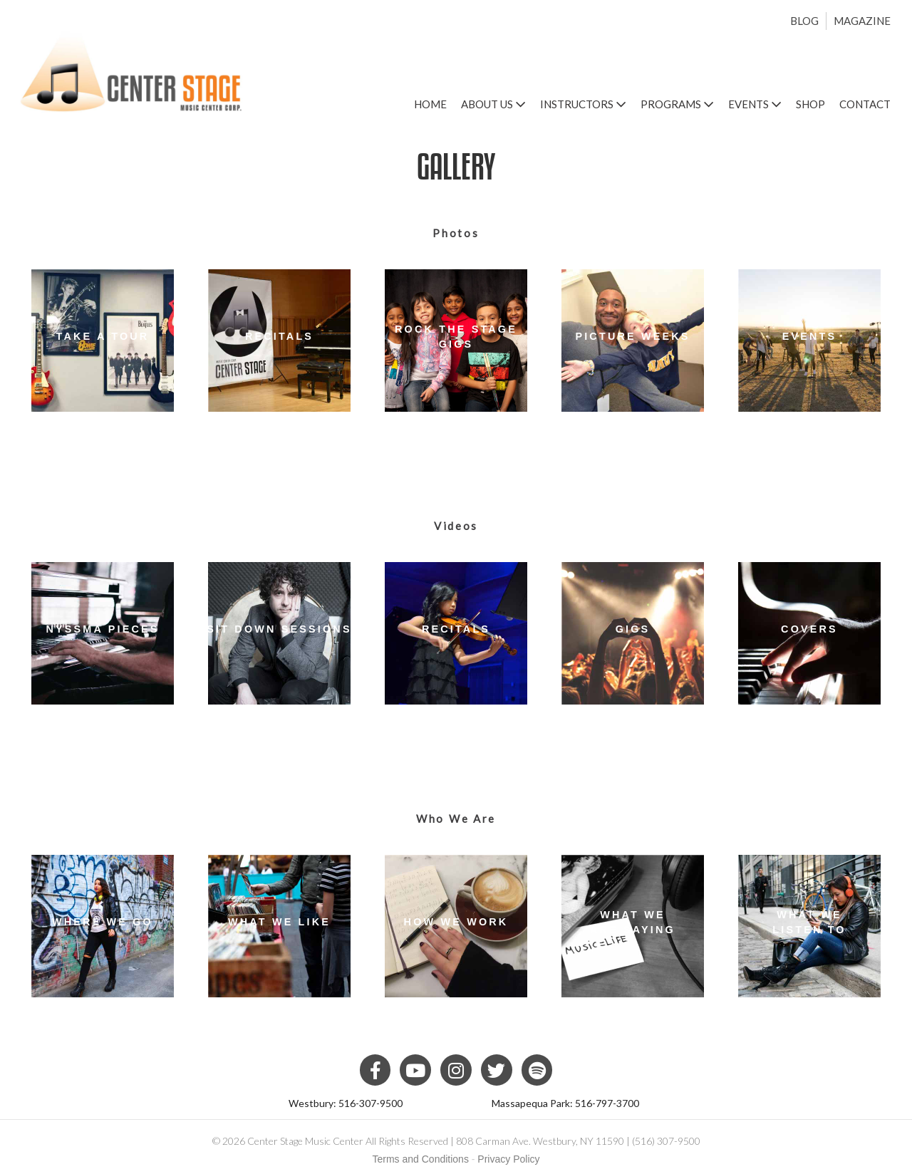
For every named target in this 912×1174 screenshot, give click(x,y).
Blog (804, 20)
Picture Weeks (632, 336)
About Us (493, 104)
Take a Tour (103, 336)
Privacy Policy (508, 1159)
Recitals (279, 336)
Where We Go (102, 922)
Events (755, 104)
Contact (865, 104)
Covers (809, 629)
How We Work (456, 922)
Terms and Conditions (421, 1159)
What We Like (279, 922)
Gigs (633, 629)
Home (430, 104)
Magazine (862, 20)
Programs (677, 104)
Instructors (583, 104)
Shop (810, 104)
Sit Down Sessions (279, 629)
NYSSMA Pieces (103, 629)
